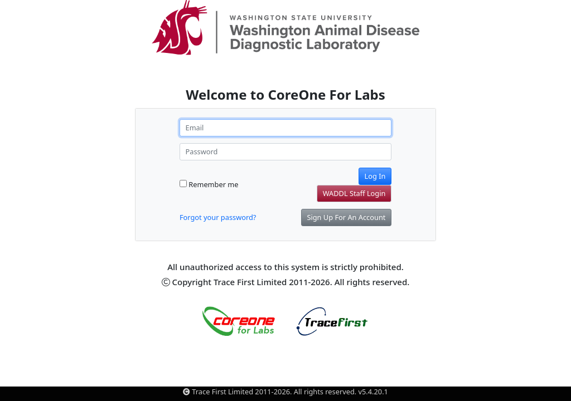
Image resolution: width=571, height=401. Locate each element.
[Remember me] (183, 183)
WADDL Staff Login (354, 193)
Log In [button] (375, 176)
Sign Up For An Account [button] (346, 217)
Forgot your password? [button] (218, 217)
